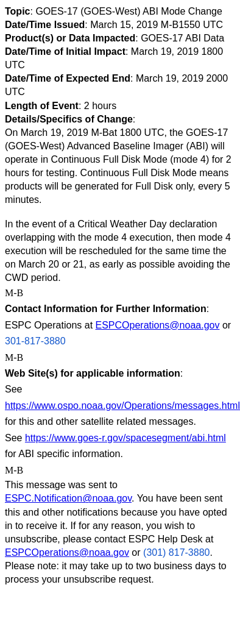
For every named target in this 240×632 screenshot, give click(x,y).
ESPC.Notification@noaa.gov (68, 498)
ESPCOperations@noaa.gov (158, 325)
